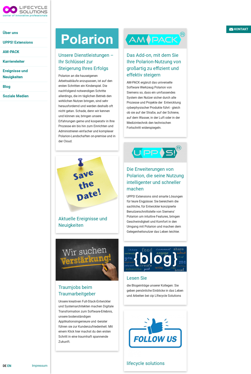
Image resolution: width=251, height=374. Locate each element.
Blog (6, 86)
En (9, 366)
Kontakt (238, 29)
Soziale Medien (16, 96)
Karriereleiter (14, 61)
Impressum (39, 366)
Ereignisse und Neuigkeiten (15, 74)
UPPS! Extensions (18, 42)
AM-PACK (11, 52)
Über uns (10, 32)
